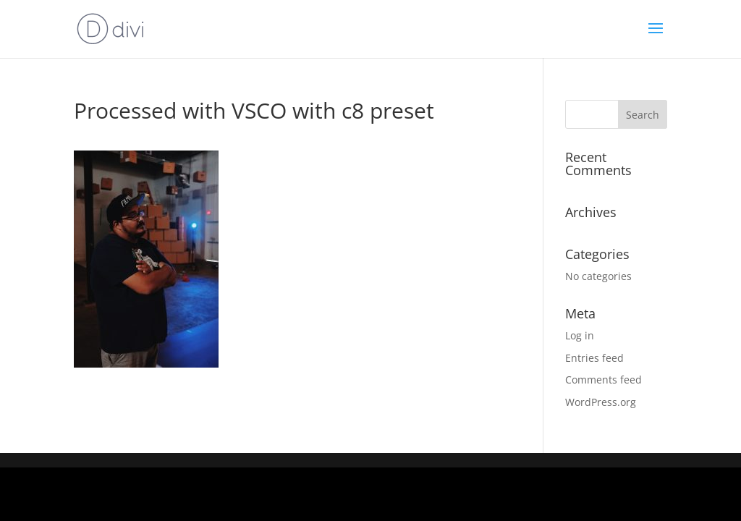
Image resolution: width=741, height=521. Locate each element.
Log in (579, 335)
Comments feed (603, 379)
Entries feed (594, 358)
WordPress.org (600, 402)
